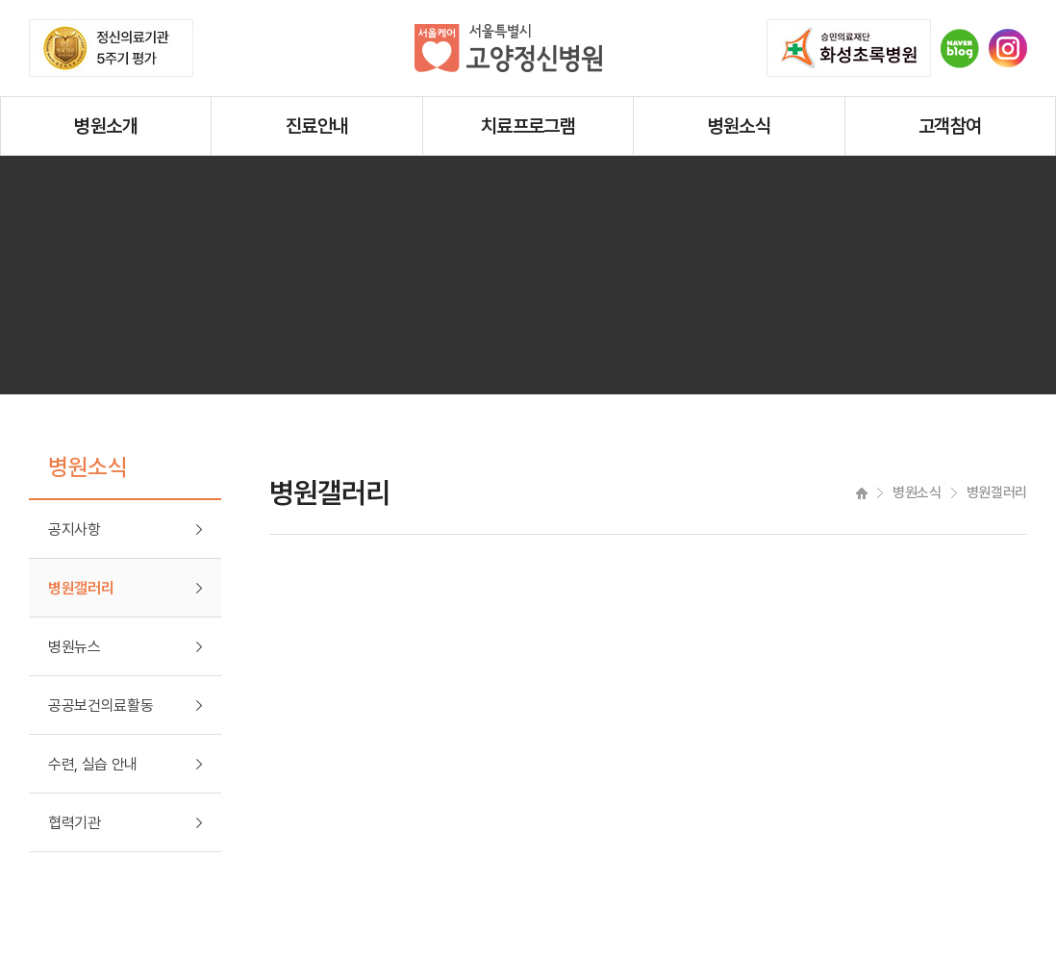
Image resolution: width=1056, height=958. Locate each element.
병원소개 (106, 126)
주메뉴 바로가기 (0, 0)
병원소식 (739, 126)
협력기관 (74, 823)
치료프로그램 (528, 126)
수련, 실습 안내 (93, 764)
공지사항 (74, 529)
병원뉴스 (74, 647)
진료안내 (317, 126)
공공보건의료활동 (100, 705)
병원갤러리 (80, 588)
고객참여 (950, 126)
